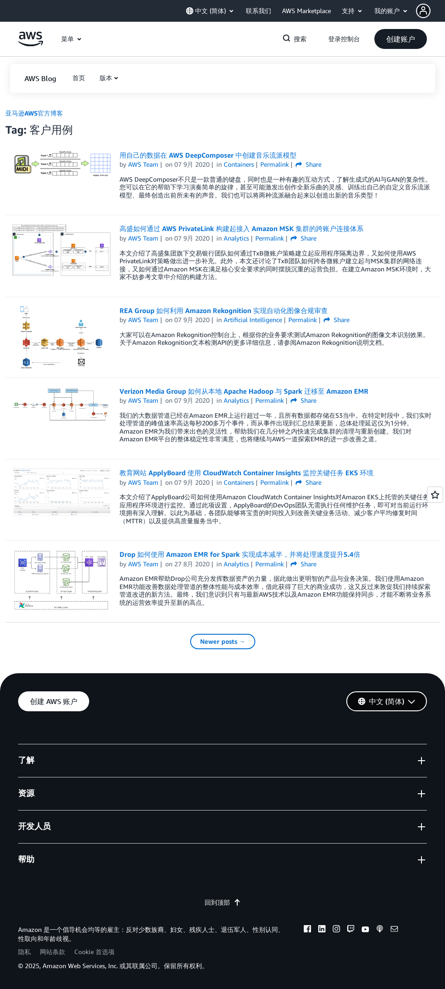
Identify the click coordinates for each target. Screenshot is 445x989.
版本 (106, 78)
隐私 (24, 951)
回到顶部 (223, 902)
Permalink (274, 164)
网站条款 (52, 951)
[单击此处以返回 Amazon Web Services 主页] (30, 44)
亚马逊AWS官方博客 (34, 113)
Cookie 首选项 (94, 951)
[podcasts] (379, 930)
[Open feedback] (435, 495)
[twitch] (350, 930)
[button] (430, 11)
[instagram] (336, 930)
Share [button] (308, 164)
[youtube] (365, 930)
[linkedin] (321, 930)
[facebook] (307, 930)
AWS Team (143, 164)
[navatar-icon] (423, 11)
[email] (394, 930)
